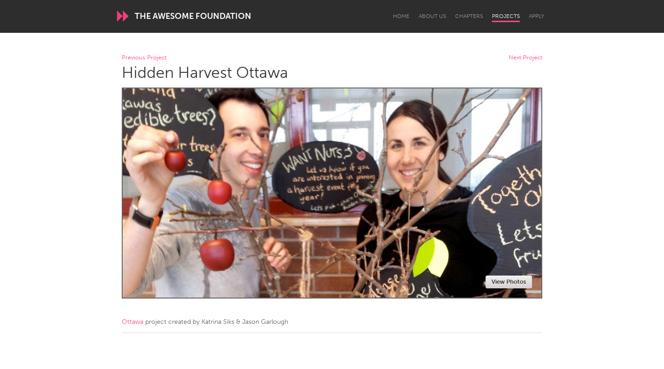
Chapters (469, 16)
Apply (536, 16)
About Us (432, 16)
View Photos (509, 281)
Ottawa (132, 322)
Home (401, 16)
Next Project (525, 58)
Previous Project (144, 58)
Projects (506, 16)
